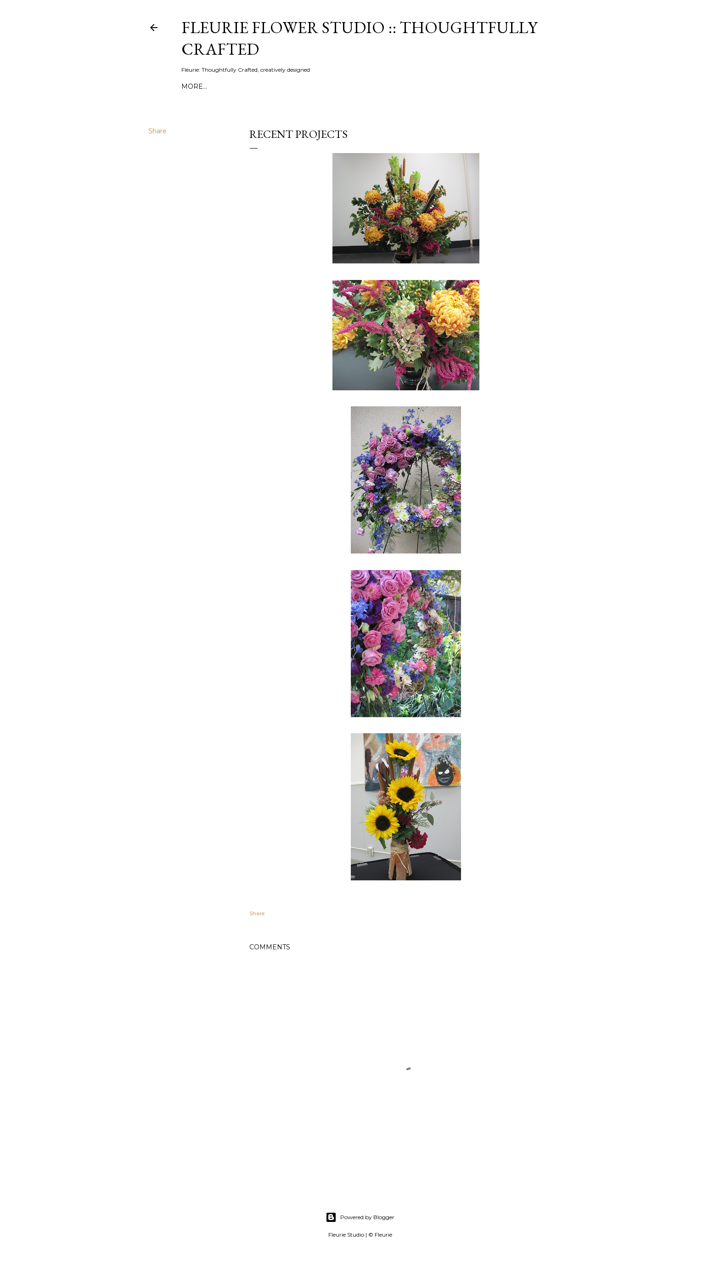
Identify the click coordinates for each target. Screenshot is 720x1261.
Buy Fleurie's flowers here (400, 86)
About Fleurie (312, 86)
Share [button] (157, 131)
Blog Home (481, 86)
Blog (191, 86)
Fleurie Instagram (242, 86)
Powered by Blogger (360, 1217)
